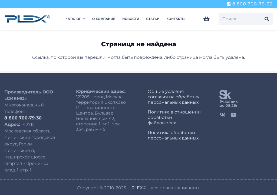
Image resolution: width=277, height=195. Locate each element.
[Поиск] (246, 19)
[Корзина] (207, 19)
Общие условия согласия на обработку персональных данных (173, 97)
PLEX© (138, 187)
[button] (83, 19)
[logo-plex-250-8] (27, 19)
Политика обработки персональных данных (173, 135)
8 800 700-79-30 (23, 118)
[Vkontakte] (222, 114)
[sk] (246, 98)
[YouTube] (233, 114)
